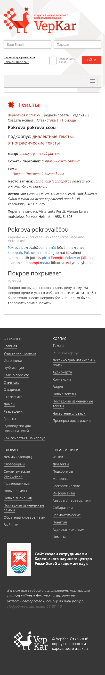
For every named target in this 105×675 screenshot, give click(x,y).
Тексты (58, 345)
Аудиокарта (62, 372)
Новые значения (18, 498)
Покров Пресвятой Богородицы (38, 173)
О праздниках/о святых (61, 161)
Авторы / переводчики (72, 500)
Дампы (9, 404)
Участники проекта (20, 353)
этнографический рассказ (39, 153)
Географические (66, 486)
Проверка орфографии (72, 420)
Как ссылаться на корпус (24, 438)
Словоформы (14, 464)
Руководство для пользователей (17, 428)
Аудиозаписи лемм (68, 529)
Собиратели (63, 507)
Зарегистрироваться (19, 57)
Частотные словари (69, 413)
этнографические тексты (34, 143)
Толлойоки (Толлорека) (52, 181)
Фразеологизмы (17, 483)
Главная (10, 346)
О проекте (13, 338)
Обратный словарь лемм (24, 517)
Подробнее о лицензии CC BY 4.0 (34, 606)
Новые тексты (64, 394)
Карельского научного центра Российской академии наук (63, 561)
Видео (58, 386)
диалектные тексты (52, 136)
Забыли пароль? (16, 62)
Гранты (10, 418)
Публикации (14, 367)
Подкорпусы (63, 471)
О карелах (12, 389)
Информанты (64, 493)
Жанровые (61, 478)
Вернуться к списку (24, 115)
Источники (13, 360)
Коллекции (62, 379)
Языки (58, 457)
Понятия (60, 522)
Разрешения (14, 411)
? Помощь (68, 120)
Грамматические (67, 515)
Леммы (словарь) (18, 457)
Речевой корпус (66, 352)
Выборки (11, 524)
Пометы (59, 536)
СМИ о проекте (16, 375)
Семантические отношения (17, 473)
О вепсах (11, 382)
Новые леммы (15, 490)
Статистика (46, 120)
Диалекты (61, 464)
